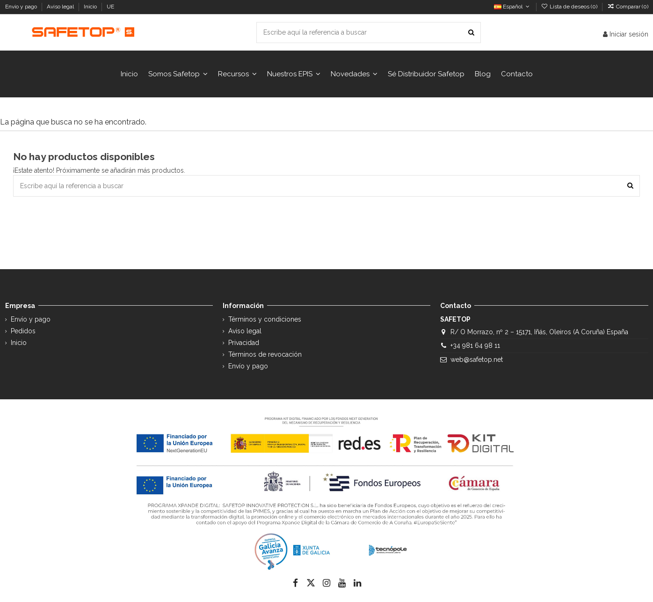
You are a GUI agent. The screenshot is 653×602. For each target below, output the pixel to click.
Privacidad (243, 342)
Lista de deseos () (570, 6)
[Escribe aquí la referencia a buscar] (471, 32)
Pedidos (23, 331)
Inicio (91, 6)
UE (111, 6)
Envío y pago (21, 6)
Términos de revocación (265, 354)
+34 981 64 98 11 (475, 345)
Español (512, 6)
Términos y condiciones (264, 319)
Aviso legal (61, 6)
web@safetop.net (476, 359)
